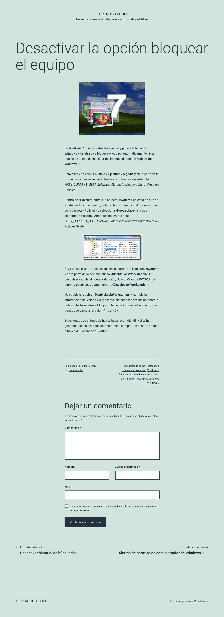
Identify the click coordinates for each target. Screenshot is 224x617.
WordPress (201, 601)
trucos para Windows (147, 378)
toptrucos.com (112, 14)
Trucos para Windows (134, 370)
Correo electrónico (127, 466)
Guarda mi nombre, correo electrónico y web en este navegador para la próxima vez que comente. (113, 508)
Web (67, 486)
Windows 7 (153, 370)
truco (93, 320)
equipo (117, 153)
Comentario (73, 427)
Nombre (71, 466)
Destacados (152, 365)
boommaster (76, 370)
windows (90, 305)
